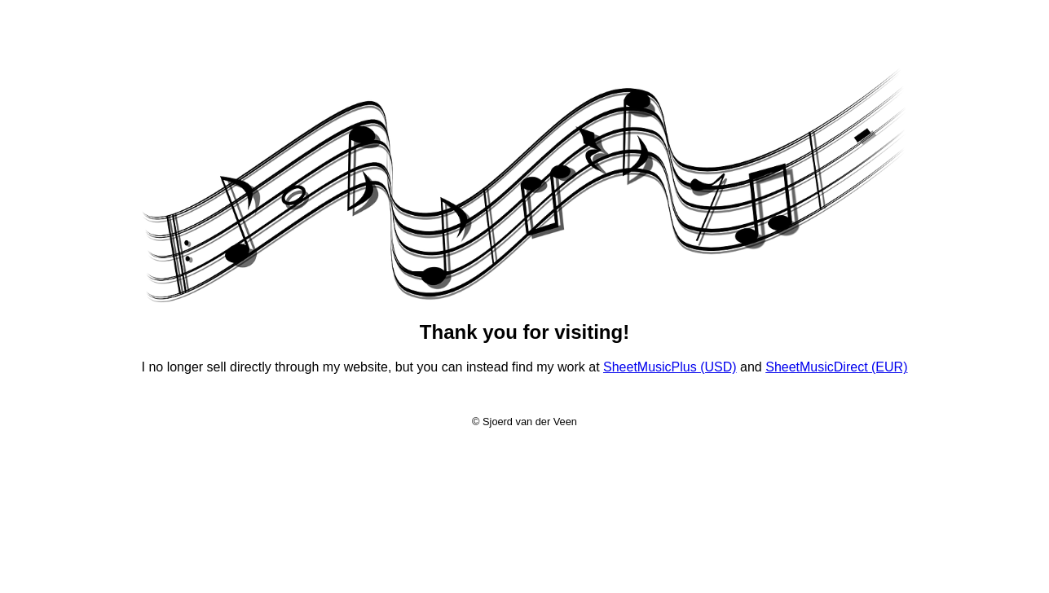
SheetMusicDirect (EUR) (836, 367)
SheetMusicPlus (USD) (670, 367)
